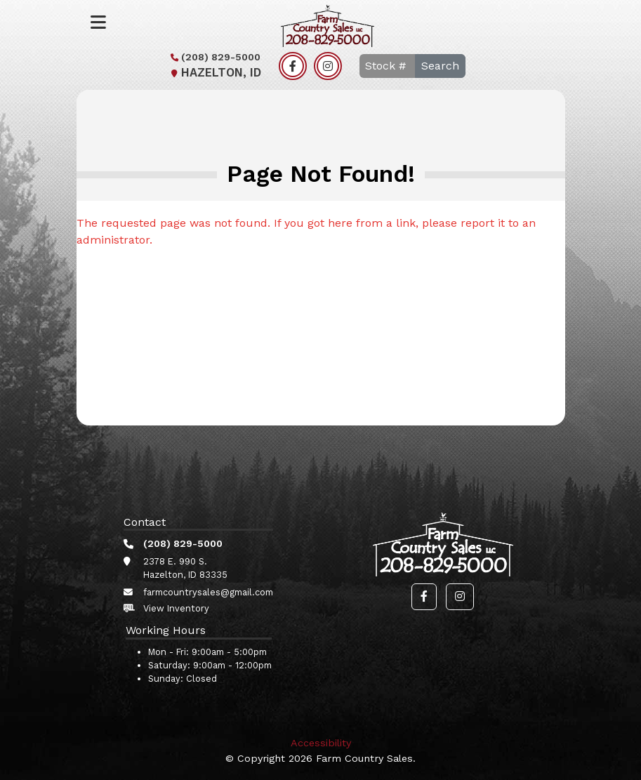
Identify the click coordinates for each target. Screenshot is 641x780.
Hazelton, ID (214, 72)
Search (440, 65)
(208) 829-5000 (213, 56)
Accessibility (321, 742)
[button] (424, 596)
